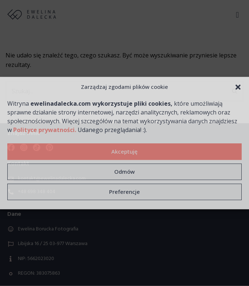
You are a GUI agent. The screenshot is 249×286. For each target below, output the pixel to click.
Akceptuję (124, 151)
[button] (238, 87)
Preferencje (124, 191)
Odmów (124, 171)
